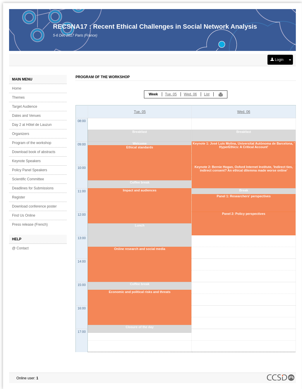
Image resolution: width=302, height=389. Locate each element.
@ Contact (20, 248)
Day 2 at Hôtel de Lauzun (32, 125)
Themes (18, 97)
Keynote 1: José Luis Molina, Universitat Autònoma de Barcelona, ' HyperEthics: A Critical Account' (244, 145)
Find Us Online (23, 215)
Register (18, 197)
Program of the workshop (31, 143)
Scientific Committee (28, 179)
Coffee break (140, 182)
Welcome (140, 143)
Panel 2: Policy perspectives (243, 213)
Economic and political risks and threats (140, 292)
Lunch (140, 225)
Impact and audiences (140, 190)
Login (277, 60)
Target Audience (24, 106)
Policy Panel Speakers (29, 170)
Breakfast (139, 131)
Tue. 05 (171, 94)
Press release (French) (30, 224)
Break (243, 190)
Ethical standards (139, 147)
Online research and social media (139, 249)
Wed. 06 (190, 94)
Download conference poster (34, 206)
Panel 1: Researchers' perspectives (244, 196)
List (207, 94)
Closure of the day (140, 327)
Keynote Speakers (26, 161)
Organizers (20, 134)
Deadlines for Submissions (33, 188)
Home (16, 88)
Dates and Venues (26, 116)
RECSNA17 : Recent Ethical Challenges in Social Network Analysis (155, 26)
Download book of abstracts (33, 152)
